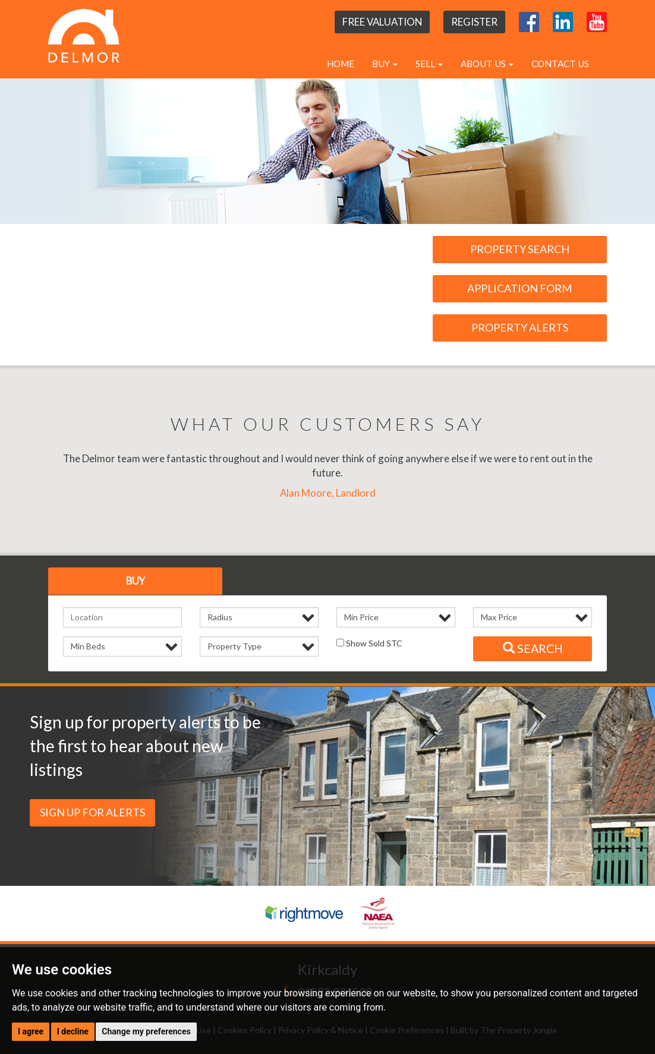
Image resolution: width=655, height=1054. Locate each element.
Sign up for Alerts (92, 812)
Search (533, 648)
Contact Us (560, 63)
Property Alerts (519, 327)
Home (340, 63)
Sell (429, 63)
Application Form (519, 288)
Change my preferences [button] (146, 1031)
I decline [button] (73, 1031)
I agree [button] (30, 1031)
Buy (385, 63)
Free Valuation (382, 21)
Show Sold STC (369, 643)
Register (474, 21)
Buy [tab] (135, 581)
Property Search (519, 248)
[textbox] (122, 617)
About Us (487, 63)
